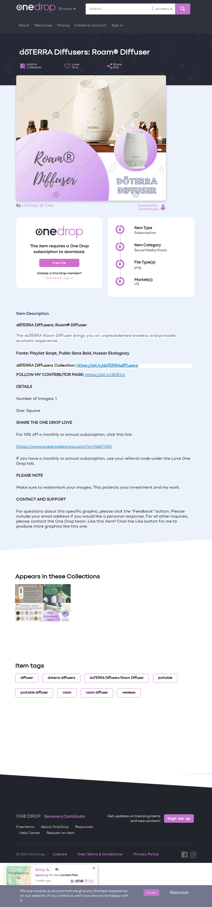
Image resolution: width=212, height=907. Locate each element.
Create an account (90, 25)
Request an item (60, 833)
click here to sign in (59, 278)
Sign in (117, 25)
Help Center (29, 833)
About (24, 25)
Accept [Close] (151, 892)
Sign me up (179, 818)
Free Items (25, 827)
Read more (179, 892)
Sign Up (59, 263)
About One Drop (55, 827)
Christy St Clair (39, 206)
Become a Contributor (64, 816)
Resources (43, 25)
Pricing (63, 25)
